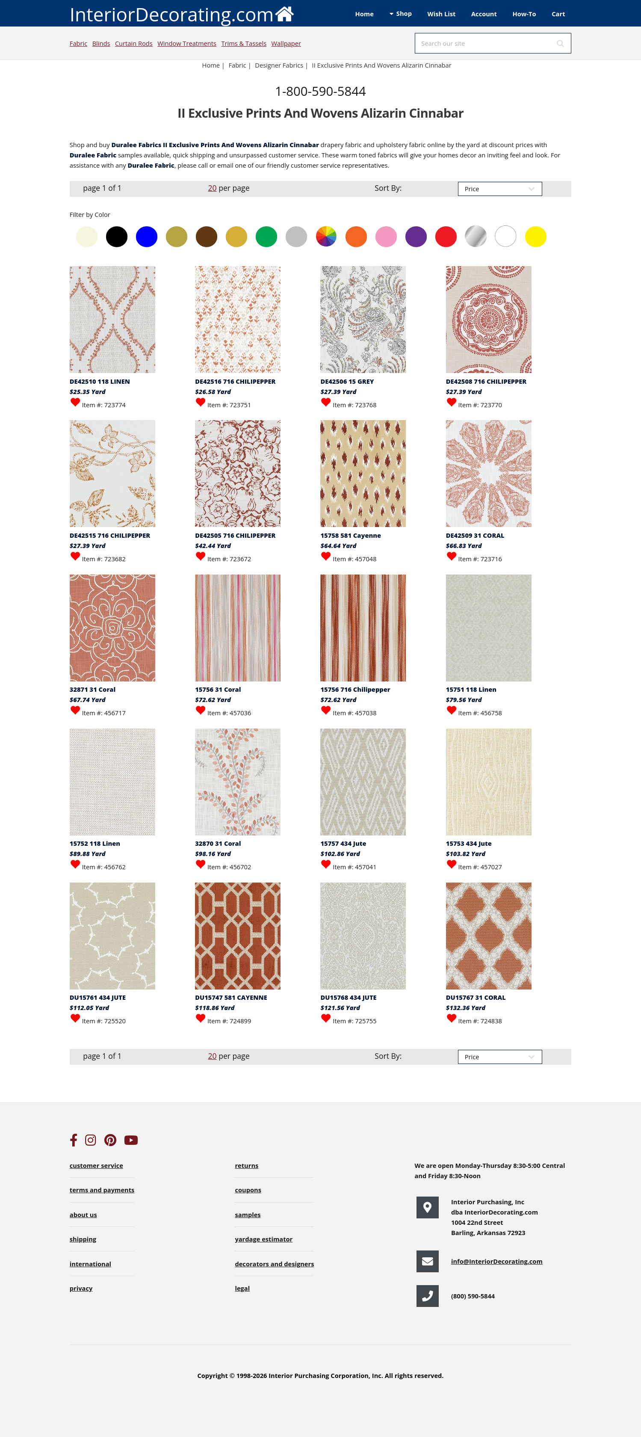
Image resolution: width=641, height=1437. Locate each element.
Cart (558, 13)
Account (484, 13)
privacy (81, 1288)
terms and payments (102, 1189)
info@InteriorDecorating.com (497, 1261)
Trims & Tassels (243, 43)
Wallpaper (286, 43)
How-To (524, 13)
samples (247, 1214)
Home (364, 13)
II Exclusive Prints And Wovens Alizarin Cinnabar (382, 65)
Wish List (442, 13)
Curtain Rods (134, 43)
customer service (96, 1165)
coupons (248, 1189)
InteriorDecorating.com (182, 13)
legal (242, 1288)
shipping (83, 1239)
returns (246, 1165)
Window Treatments (186, 43)
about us (83, 1214)
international (90, 1263)
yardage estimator (263, 1239)
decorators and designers (274, 1263)
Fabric (78, 43)
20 (212, 188)
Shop (404, 13)
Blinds (101, 43)
